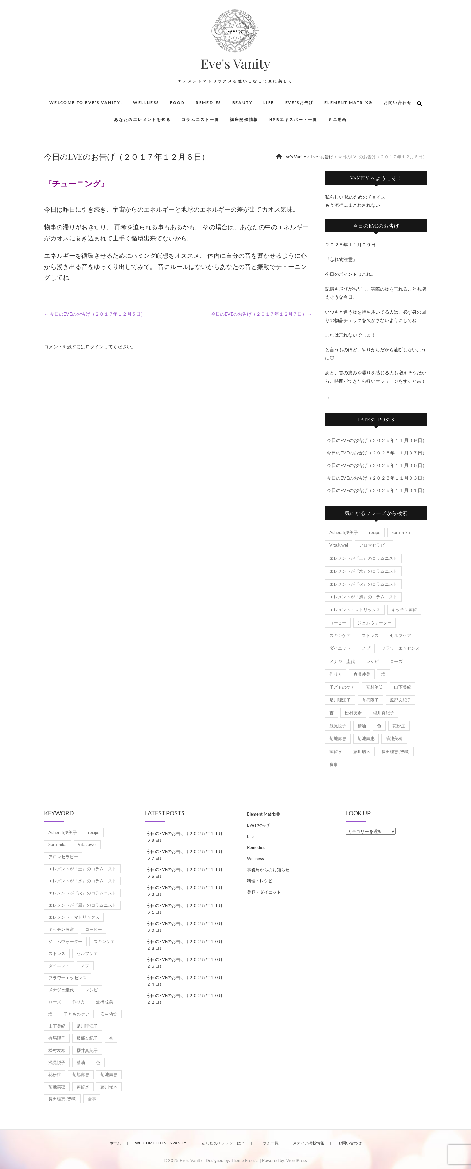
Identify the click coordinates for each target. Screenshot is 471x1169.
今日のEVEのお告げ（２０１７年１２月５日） (94, 314)
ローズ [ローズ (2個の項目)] (396, 661)
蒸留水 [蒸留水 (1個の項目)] (335, 751)
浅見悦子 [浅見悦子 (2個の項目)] (337, 725)
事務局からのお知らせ (268, 869)
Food (177, 102)
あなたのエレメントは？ (223, 1143)
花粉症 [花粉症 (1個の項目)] (398, 725)
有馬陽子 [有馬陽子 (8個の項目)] (370, 699)
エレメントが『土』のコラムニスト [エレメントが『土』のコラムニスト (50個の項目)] (363, 558)
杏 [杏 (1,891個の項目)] (331, 712)
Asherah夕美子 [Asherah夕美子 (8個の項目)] (343, 532)
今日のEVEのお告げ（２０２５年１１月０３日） (377, 478)
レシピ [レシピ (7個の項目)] (372, 661)
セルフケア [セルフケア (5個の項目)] (400, 635)
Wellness (146, 102)
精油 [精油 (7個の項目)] (362, 725)
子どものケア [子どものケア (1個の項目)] (342, 687)
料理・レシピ (259, 880)
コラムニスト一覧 (200, 119)
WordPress (296, 1160)
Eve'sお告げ (258, 825)
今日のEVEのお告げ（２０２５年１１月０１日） (377, 490)
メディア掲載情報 (308, 1143)
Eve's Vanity (235, 63)
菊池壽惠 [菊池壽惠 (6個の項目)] (366, 738)
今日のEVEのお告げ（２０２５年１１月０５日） (377, 465)
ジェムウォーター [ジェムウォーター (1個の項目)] (375, 622)
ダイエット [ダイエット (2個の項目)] (340, 648)
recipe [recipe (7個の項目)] (374, 532)
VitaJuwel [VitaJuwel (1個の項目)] (338, 545)
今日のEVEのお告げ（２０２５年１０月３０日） (185, 927)
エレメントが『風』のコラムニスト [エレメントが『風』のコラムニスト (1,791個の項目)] (363, 596)
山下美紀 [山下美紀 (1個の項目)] (402, 687)
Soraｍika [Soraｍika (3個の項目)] (401, 532)
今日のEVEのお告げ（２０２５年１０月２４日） (185, 981)
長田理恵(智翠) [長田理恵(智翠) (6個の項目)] (395, 751)
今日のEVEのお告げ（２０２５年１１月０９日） (377, 440)
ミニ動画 (337, 119)
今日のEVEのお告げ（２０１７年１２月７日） (261, 314)
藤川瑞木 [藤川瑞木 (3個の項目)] (361, 751)
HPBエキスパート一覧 (293, 119)
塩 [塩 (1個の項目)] (383, 674)
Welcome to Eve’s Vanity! (86, 102)
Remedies (208, 102)
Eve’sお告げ (299, 102)
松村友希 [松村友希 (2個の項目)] (353, 712)
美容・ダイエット (264, 891)
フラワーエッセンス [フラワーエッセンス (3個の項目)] (400, 648)
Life (268, 102)
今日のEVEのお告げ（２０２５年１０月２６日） (185, 963)
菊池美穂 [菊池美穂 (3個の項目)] (394, 738)
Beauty (242, 102)
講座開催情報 (244, 119)
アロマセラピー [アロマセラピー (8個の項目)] (374, 545)
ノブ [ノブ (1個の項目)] (366, 648)
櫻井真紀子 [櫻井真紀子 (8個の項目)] (383, 712)
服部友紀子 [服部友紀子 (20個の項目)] (400, 699)
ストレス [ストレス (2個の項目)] (370, 635)
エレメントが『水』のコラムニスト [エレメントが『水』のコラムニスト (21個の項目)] (363, 571)
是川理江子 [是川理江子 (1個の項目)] (340, 699)
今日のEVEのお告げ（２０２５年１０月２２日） (185, 999)
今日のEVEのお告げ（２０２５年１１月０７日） (377, 452)
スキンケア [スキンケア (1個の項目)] (340, 635)
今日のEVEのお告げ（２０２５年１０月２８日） (185, 945)
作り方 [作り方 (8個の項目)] (335, 674)
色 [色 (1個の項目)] (379, 725)
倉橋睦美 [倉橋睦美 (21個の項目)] (361, 674)
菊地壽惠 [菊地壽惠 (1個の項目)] (337, 738)
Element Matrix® (348, 102)
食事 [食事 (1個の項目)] (333, 764)
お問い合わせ (398, 102)
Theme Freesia (245, 1160)
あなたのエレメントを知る (142, 119)
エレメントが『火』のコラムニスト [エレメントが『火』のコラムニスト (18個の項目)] (363, 584)
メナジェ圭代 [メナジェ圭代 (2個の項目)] (342, 661)
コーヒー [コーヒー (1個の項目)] (337, 622)
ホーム (115, 1143)
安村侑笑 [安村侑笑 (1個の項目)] (374, 687)
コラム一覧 (269, 1143)
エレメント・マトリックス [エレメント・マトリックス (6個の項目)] (354, 609)
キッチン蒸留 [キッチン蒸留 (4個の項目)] (404, 609)
